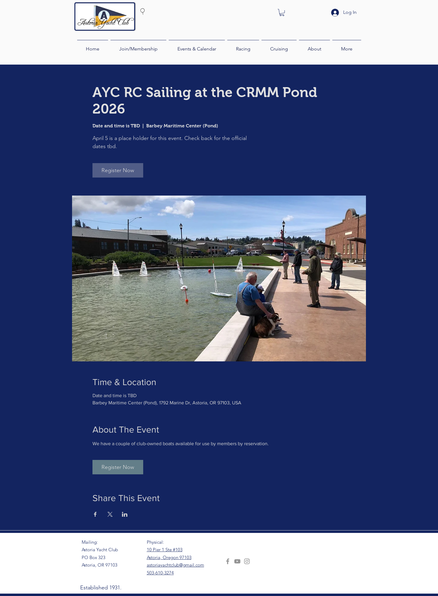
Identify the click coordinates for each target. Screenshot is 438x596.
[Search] (154, 11)
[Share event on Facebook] (95, 514)
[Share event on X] (110, 514)
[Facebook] (227, 561)
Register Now (117, 170)
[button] (282, 12)
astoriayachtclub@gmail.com (175, 565)
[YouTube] (237, 561)
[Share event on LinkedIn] (125, 514)
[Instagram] (247, 561)
